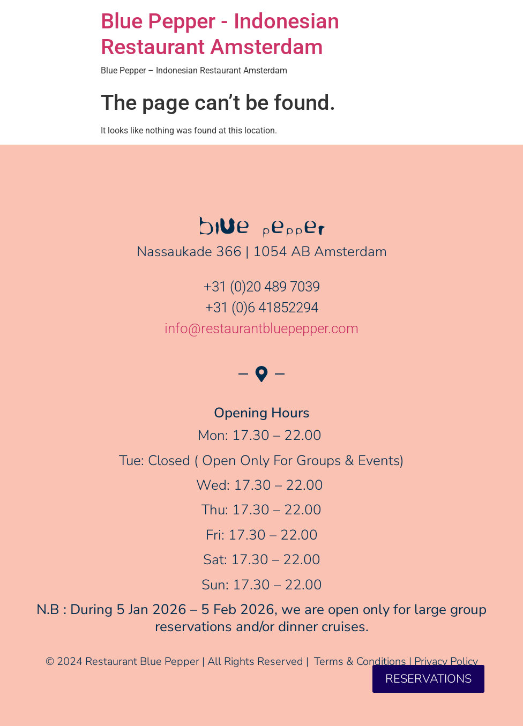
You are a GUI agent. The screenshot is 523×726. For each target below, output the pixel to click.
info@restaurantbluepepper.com (261, 328)
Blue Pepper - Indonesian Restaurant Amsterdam (220, 34)
